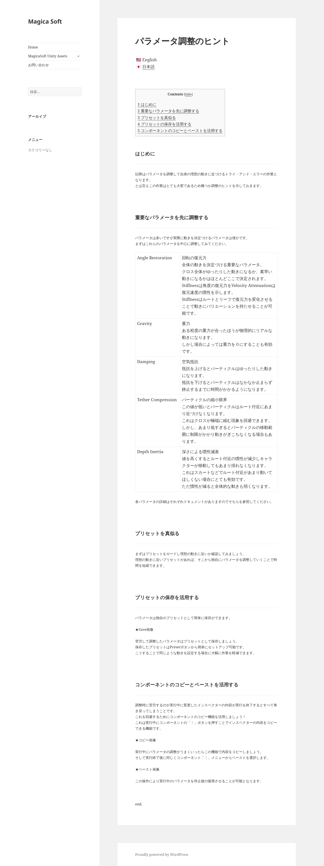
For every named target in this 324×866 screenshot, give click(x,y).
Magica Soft (45, 21)
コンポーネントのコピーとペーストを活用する (180, 130)
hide (188, 94)
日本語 (148, 66)
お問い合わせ (38, 65)
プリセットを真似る (157, 117)
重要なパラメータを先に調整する (168, 110)
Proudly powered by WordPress (161, 854)
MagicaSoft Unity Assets (47, 56)
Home (33, 47)
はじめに (147, 104)
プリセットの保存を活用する (164, 124)
